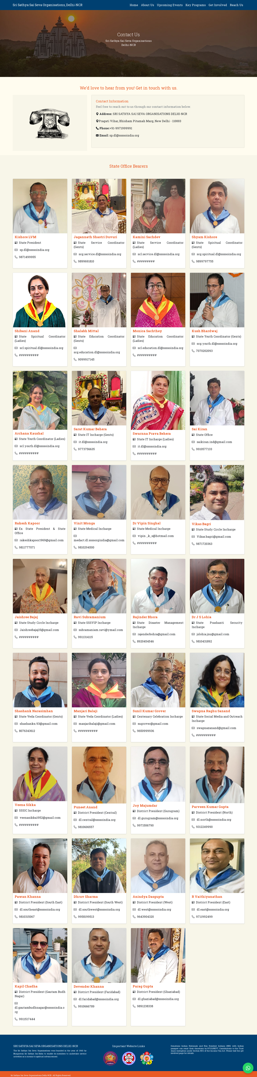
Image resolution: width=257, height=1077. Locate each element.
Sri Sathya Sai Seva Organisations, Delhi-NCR (47, 5)
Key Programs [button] (195, 5)
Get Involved (218, 5)
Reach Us (236, 5)
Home (134, 5)
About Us (147, 5)
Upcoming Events (170, 5)
